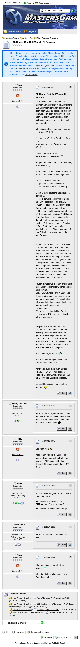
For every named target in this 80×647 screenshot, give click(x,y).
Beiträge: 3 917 (17, 413)
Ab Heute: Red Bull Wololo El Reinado (33, 42)
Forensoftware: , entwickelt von (40, 643)
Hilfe (63, 56)
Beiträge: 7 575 (17, 493)
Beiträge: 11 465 (18, 535)
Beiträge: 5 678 (17, 101)
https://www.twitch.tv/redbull (48, 156)
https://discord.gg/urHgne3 (47, 502)
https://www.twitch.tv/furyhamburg (51, 509)
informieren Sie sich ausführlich (29, 68)
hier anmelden (31, 74)
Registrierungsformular (44, 65)
